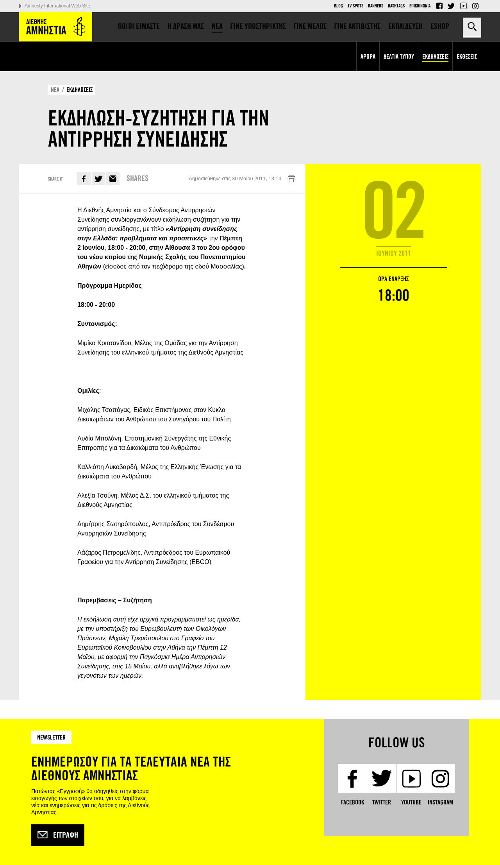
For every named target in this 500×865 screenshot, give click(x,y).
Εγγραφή (58, 835)
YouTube (463, 6)
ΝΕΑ (55, 89)
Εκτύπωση (291, 179)
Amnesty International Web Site (57, 6)
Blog (338, 6)
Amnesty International (55, 26)
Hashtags (396, 6)
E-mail (113, 178)
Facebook (439, 6)
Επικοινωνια (419, 6)
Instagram (475, 6)
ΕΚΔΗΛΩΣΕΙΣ (79, 89)
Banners (375, 6)
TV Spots (355, 6)
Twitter (451, 6)
